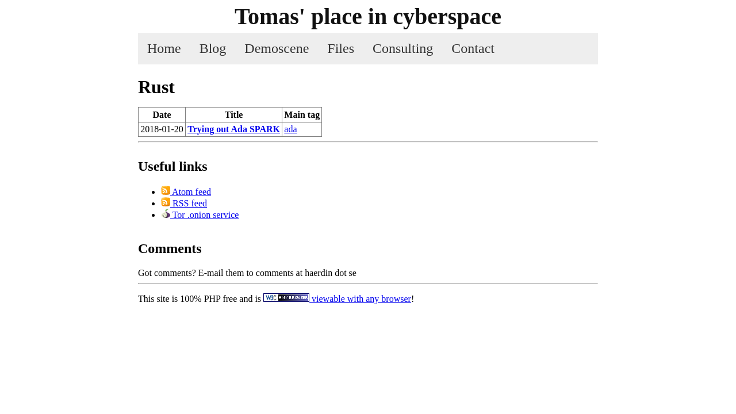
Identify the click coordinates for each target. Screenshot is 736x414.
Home (164, 48)
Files (340, 48)
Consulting (403, 48)
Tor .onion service (200, 215)
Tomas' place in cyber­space (368, 16)
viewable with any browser (337, 299)
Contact (472, 48)
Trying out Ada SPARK (233, 129)
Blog (213, 48)
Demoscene (276, 48)
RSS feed (184, 203)
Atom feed (186, 192)
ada (290, 129)
